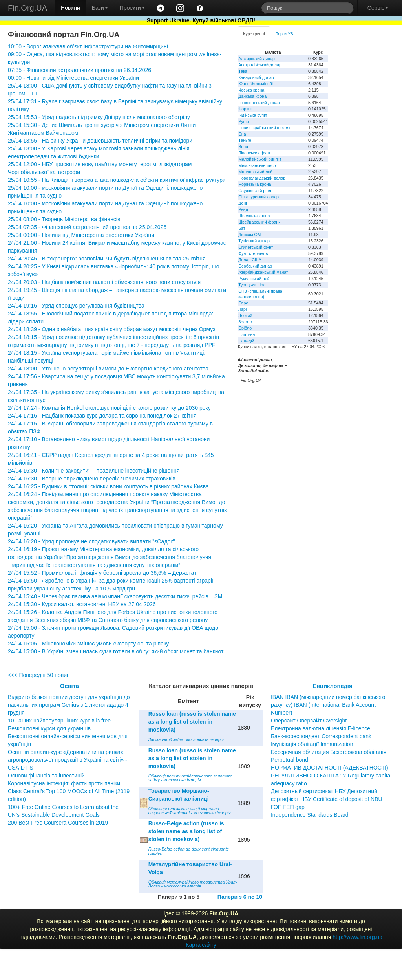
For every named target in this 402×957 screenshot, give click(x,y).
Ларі (242, 309)
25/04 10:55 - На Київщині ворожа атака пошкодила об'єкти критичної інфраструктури (117, 180)
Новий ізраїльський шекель (264, 127)
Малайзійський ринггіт (259, 159)
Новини (70, 8)
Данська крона (252, 96)
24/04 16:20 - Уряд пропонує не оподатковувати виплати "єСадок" (91, 541)
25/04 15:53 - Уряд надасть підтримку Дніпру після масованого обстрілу (99, 117)
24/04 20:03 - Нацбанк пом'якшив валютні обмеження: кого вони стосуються (104, 282)
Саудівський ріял (254, 190)
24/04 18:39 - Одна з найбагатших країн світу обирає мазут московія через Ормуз (112, 329)
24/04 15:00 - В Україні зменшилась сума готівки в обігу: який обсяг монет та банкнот (115, 651)
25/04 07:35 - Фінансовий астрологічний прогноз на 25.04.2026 (87, 227)
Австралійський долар (259, 64)
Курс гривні (254, 33)
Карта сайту (201, 945)
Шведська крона (254, 215)
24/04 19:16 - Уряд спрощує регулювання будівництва (76, 305)
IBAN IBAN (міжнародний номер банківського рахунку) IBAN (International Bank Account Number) (328, 705)
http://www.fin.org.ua (357, 937)
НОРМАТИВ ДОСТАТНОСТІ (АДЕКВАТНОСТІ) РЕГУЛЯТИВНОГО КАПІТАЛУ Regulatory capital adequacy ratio (331, 775)
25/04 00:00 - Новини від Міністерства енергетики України (81, 235)
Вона (243, 146)
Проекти (132, 8)
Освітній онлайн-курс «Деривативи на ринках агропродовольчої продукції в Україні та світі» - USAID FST (67, 760)
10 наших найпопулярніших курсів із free (59, 720)
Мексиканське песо (257, 165)
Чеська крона (251, 90)
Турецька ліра (251, 284)
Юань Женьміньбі (255, 83)
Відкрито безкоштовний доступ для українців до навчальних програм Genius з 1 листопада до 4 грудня (69, 705)
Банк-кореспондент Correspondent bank (321, 736)
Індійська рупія (252, 115)
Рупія (243, 121)
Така (242, 71)
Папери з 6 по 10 (239, 897)
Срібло (245, 328)
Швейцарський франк (259, 222)
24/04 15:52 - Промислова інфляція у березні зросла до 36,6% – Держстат (102, 573)
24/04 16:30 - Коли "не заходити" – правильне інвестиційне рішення (93, 471)
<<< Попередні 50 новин (39, 675)
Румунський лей (253, 278)
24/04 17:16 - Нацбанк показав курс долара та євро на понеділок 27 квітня (102, 415)
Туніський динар (254, 240)
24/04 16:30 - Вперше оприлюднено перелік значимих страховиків (91, 478)
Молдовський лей (255, 171)
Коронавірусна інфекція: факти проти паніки (64, 783)
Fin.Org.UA (27, 8)
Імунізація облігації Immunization (312, 744)
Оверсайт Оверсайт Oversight (309, 720)
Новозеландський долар (261, 178)
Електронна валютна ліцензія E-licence (320, 728)
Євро (243, 303)
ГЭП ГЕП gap (288, 807)
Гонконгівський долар (259, 102)
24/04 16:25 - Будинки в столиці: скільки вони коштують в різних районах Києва (108, 486)
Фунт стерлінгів (253, 253)
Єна (242, 134)
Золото (245, 321)
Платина (246, 334)
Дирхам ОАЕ (250, 234)
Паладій (246, 340)
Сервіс (377, 8)
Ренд (243, 209)
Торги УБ (284, 33)
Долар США (249, 259)
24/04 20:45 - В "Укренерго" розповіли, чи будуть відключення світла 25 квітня (107, 258)
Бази (100, 8)
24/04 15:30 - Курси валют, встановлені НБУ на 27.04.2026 (82, 604)
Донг (242, 203)
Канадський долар (256, 77)
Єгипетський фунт (255, 247)
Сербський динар (255, 266)
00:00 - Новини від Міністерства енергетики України (73, 78)
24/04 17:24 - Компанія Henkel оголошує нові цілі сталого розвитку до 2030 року (109, 408)
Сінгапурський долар (258, 196)
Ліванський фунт (254, 152)
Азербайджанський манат (263, 272)
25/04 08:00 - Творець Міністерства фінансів (64, 219)
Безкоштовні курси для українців (49, 728)
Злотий (245, 315)
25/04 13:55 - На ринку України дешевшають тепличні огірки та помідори (100, 141)
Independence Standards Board (310, 815)
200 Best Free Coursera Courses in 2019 (58, 823)
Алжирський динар (256, 58)
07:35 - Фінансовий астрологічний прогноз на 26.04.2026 (79, 70)
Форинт (245, 108)
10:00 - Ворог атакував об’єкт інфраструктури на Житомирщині (88, 46)
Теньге (244, 140)
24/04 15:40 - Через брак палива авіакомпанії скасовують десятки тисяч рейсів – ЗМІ (116, 596)
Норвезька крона (254, 184)
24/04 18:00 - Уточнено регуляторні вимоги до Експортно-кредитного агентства (108, 368)
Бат (241, 228)
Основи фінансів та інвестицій (46, 775)
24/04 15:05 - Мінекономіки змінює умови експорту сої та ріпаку (88, 643)
